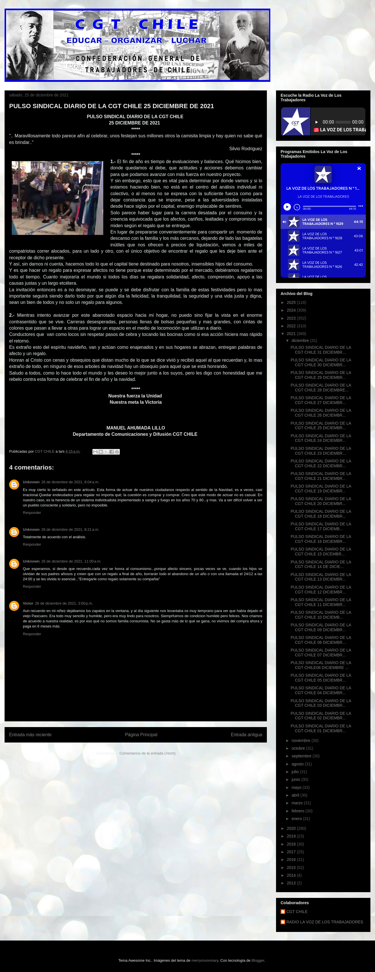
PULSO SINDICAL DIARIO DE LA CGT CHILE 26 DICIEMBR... (321, 412)
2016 (292, 859)
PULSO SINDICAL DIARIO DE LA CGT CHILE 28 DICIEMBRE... (321, 387)
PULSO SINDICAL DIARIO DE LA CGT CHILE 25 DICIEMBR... (321, 425)
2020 (292, 828)
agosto (298, 764)
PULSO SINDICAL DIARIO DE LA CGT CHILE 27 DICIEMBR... (321, 400)
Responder (32, 512)
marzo (297, 803)
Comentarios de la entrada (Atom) (148, 753)
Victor (28, 603)
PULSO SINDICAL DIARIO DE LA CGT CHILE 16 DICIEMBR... (321, 539)
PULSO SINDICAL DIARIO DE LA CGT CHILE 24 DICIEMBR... (321, 438)
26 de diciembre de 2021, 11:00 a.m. (71, 561)
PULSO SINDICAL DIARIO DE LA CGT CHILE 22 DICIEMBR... (321, 463)
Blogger (257, 960)
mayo (296, 787)
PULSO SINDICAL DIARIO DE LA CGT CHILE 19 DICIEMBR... (321, 488)
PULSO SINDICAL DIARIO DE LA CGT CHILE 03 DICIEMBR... (321, 703)
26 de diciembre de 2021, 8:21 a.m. (70, 529)
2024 (292, 310)
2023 (292, 318)
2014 (292, 875)
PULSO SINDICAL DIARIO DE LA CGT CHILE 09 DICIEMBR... (321, 627)
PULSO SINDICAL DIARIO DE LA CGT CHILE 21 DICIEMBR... (321, 476)
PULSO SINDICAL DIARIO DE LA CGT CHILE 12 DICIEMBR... (321, 589)
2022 (292, 326)
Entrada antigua (246, 734)
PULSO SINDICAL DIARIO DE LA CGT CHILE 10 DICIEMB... (321, 614)
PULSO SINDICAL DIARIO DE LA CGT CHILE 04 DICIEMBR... (321, 690)
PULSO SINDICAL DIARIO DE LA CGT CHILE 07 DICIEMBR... (321, 652)
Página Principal (141, 734)
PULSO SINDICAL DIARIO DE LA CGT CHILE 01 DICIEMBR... (321, 728)
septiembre (301, 756)
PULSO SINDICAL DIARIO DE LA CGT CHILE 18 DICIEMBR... (321, 513)
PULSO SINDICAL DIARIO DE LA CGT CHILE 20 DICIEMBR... (321, 501)
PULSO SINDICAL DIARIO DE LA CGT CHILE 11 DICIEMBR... (321, 602)
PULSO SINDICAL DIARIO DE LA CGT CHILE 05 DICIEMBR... (321, 677)
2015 (292, 867)
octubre (298, 748)
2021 (292, 333)
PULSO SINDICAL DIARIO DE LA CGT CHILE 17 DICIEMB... (321, 526)
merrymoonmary (204, 960)
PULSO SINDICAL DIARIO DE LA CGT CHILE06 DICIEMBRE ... (321, 665)
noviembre (301, 740)
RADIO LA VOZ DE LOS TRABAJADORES (324, 922)
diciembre (300, 340)
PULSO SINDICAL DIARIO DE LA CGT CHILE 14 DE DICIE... (321, 564)
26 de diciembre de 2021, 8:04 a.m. (70, 482)
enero (297, 818)
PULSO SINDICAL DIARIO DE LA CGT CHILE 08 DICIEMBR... (321, 640)
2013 (292, 883)
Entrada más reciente (30, 734)
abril (295, 795)
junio (296, 779)
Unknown (31, 482)
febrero (298, 811)
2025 (292, 302)
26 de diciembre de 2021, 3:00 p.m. (64, 603)
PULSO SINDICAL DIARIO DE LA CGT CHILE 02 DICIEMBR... (321, 715)
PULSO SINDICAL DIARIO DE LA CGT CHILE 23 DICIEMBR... (321, 451)
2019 (292, 836)
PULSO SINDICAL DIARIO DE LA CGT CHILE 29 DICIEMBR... (321, 375)
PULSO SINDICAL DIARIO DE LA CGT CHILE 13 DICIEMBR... (321, 577)
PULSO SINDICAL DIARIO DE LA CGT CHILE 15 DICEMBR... (321, 551)
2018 (292, 844)
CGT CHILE (296, 911)
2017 (292, 852)
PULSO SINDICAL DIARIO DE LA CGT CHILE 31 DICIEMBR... (321, 350)
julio (295, 771)
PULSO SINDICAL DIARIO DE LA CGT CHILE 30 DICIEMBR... (321, 362)
